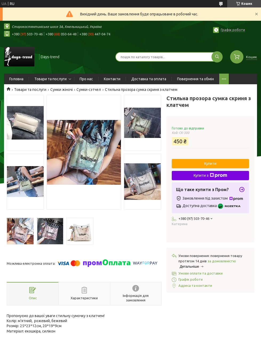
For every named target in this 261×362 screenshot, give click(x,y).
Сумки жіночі (61, 89)
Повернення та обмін (195, 79)
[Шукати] (217, 56)
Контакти (112, 79)
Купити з (210, 175)
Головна (16, 79)
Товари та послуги (50, 79)
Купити (210, 163)
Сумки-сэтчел (88, 89)
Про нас (86, 79)
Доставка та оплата (148, 79)
